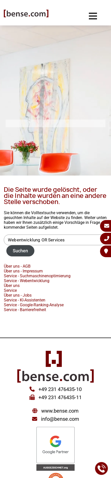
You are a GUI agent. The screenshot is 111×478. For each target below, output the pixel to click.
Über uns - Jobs (18, 295)
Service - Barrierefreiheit (25, 309)
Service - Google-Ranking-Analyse (34, 304)
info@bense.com (60, 419)
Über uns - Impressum (23, 271)
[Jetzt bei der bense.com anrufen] (101, 468)
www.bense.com (60, 411)
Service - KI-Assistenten (24, 300)
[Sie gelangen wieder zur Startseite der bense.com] (26, 14)
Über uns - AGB (17, 266)
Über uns (12, 285)
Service (10, 290)
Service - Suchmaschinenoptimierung (37, 275)
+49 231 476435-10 (59, 389)
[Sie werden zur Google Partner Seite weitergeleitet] (55, 445)
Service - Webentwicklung (26, 280)
